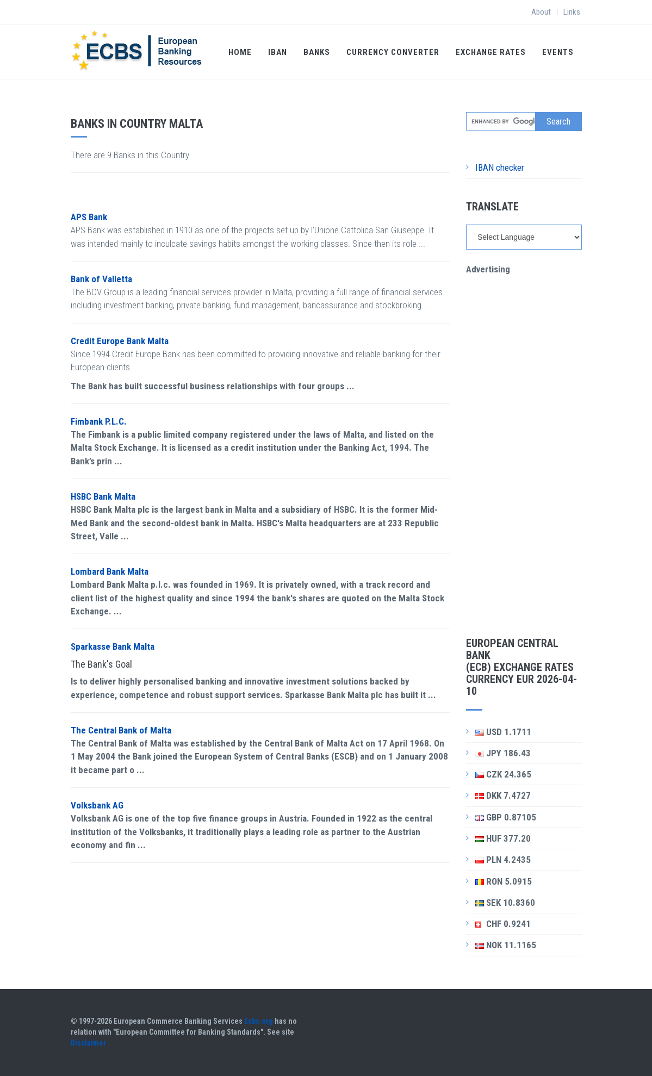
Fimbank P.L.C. (99, 421)
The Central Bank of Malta (121, 730)
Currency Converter (392, 52)
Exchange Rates (491, 52)
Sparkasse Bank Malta (112, 646)
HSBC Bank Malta (103, 496)
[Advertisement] (524, 439)
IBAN (277, 52)
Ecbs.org (258, 1021)
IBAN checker (499, 167)
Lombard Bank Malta (109, 571)
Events (558, 52)
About (541, 12)
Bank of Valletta (101, 278)
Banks (316, 52)
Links (571, 12)
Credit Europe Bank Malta (120, 340)
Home (240, 52)
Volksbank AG (97, 805)
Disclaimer (88, 1042)
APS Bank (89, 217)
